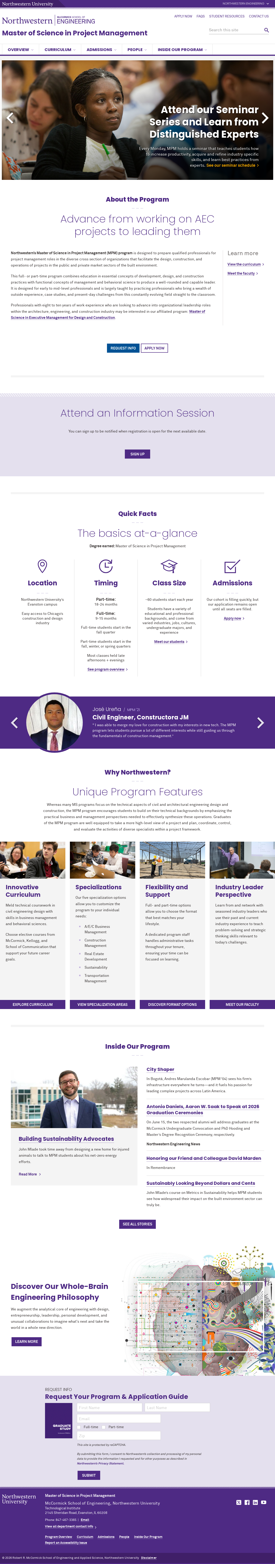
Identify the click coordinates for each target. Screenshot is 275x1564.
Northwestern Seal (23, 1506)
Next (265, 118)
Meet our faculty (242, 1005)
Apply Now (183, 16)
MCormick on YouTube (263, 1502)
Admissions (101, 49)
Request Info (123, 348)
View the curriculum (244, 264)
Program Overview (58, 1537)
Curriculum (60, 49)
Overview (20, 49)
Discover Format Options (172, 1005)
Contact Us (259, 16)
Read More (28, 1174)
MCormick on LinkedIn (255, 1502)
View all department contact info (69, 1526)
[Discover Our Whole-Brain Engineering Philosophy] (201, 1316)
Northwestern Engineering (243, 3)
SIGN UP (137, 454)
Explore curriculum (33, 1005)
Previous (9, 118)
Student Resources (227, 16)
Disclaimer (148, 1558)
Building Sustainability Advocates (66, 1139)
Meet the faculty (241, 273)
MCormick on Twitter (238, 1502)
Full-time (87, 1427)
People (137, 49)
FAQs (201, 16)
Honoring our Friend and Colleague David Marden (204, 1158)
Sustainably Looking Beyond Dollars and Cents (201, 1183)
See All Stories (137, 1224)
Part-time (113, 1427)
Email (85, 1520)
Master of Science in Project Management (74, 33)
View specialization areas (103, 1005)
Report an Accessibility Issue (66, 1542)
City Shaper (160, 1069)
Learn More (26, 1342)
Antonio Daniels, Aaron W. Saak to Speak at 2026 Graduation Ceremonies (203, 1109)
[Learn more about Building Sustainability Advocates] (74, 1097)
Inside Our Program (182, 49)
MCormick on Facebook (246, 1502)
